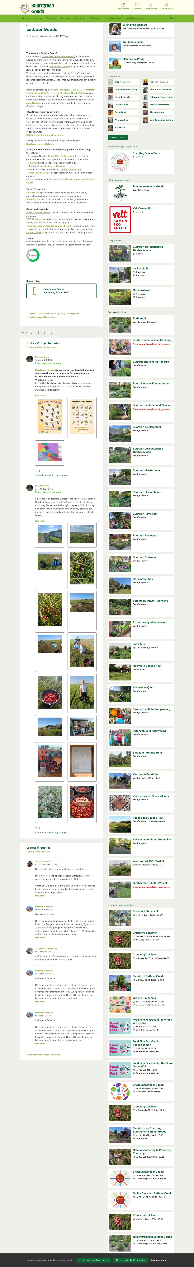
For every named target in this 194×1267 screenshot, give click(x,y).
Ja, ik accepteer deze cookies (94, 1260)
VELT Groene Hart (35, 263)
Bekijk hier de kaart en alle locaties (44, 179)
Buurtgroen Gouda (59, 110)
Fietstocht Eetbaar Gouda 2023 (67, 133)
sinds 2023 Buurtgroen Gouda (58, 100)
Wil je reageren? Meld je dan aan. (43, 1142)
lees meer (40, 483)
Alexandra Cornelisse (46, 1037)
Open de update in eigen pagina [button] (51, 563)
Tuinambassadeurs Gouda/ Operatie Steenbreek (51, 270)
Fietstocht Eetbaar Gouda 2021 (67, 137)
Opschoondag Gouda (39, 216)
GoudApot (33, 206)
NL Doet (30, 236)
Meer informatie (158, 1260)
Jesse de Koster (43, 949)
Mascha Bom (42, 445)
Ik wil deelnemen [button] (117, 137)
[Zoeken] (171, 18)
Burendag (31, 243)
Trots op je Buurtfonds (56, 210)
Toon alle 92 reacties (38, 939)
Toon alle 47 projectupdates (41, 435)
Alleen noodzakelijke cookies (130, 1260)
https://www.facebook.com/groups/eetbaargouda (54, 402)
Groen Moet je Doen (58, 200)
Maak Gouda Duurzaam (38, 256)
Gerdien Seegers (44, 994)
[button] (26, 18)
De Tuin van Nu (34, 276)
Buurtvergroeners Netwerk (40, 188)
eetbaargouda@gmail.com (43, 405)
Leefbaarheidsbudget (71, 213)
